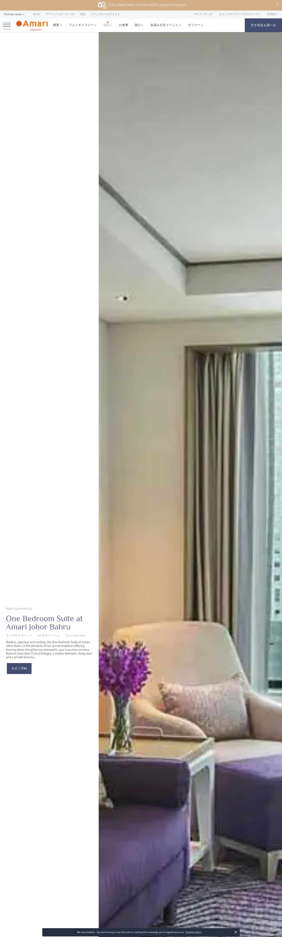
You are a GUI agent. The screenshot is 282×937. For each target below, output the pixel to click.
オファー (194, 25)
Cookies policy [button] (193, 932)
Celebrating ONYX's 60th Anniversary (142, 5)
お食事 (123, 25)
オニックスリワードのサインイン (239, 14)
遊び (138, 25)
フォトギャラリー (81, 25)
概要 (56, 25)
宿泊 (106, 25)
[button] (14, 14)
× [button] (236, 932)
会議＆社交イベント (164, 25)
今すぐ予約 (19, 668)
